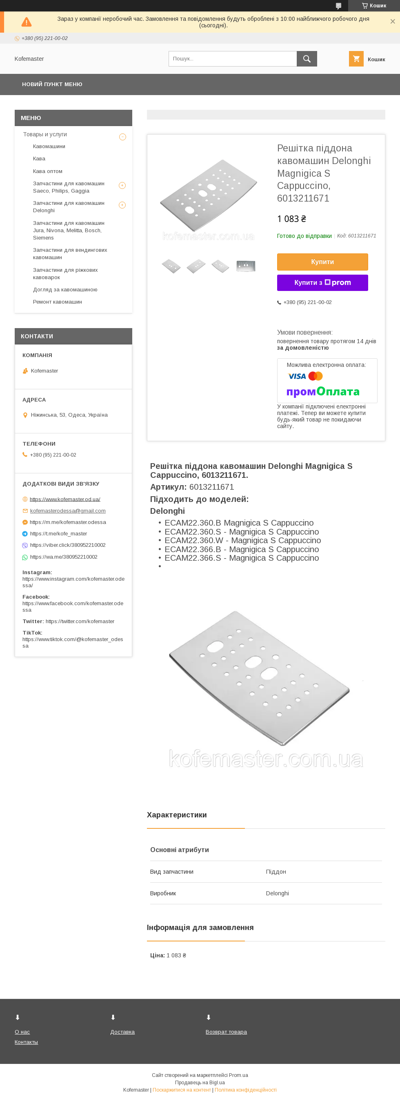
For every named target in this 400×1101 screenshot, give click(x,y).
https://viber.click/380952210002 (68, 545)
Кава (39, 158)
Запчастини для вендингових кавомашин (70, 253)
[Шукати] (307, 59)
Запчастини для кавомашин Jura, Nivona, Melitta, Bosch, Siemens (68, 230)
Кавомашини (49, 146)
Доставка (122, 1032)
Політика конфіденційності (246, 1090)
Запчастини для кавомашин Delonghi (68, 206)
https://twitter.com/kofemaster (80, 621)
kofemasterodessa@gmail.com (68, 511)
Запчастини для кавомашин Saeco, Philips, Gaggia (68, 187)
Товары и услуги (45, 134)
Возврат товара (226, 1032)
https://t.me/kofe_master (58, 534)
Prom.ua (238, 1075)
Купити (322, 261)
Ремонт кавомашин (57, 302)
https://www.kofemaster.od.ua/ (65, 499)
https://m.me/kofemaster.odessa (68, 522)
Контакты (26, 1042)
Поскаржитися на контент (182, 1090)
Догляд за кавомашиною (65, 289)
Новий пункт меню (52, 84)
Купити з (322, 282)
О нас (22, 1032)
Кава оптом (47, 171)
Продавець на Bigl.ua (200, 1082)
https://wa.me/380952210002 (64, 557)
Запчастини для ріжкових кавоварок (65, 273)
